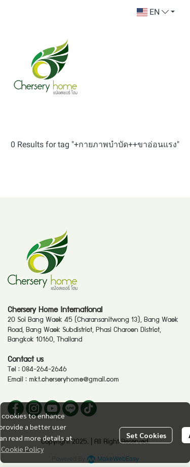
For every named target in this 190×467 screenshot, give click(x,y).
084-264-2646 (44, 370)
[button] (156, 12)
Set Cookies (146, 435)
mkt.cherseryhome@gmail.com (74, 380)
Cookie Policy (22, 448)
